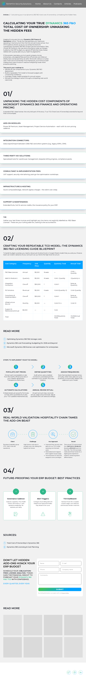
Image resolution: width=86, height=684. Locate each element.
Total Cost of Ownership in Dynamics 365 (23, 543)
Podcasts (78, 4)
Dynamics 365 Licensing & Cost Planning (23, 547)
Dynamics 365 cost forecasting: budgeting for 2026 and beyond (32, 343)
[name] (48, 563)
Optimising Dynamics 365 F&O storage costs (24, 339)
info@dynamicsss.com (73, 667)
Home (38, 4)
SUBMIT (59, 589)
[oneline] (70, 569)
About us (36, 667)
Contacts (58, 4)
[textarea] (59, 579)
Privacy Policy (65, 593)
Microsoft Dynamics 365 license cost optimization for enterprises (32, 347)
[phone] (48, 569)
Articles (67, 4)
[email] (70, 563)
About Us (47, 4)
